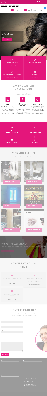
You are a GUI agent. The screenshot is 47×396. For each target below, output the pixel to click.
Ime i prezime (4, 320)
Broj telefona (3, 330)
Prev (2, 36)
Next (45, 36)
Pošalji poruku (5, 354)
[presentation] (10, 336)
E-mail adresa (3, 325)
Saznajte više (7, 39)
